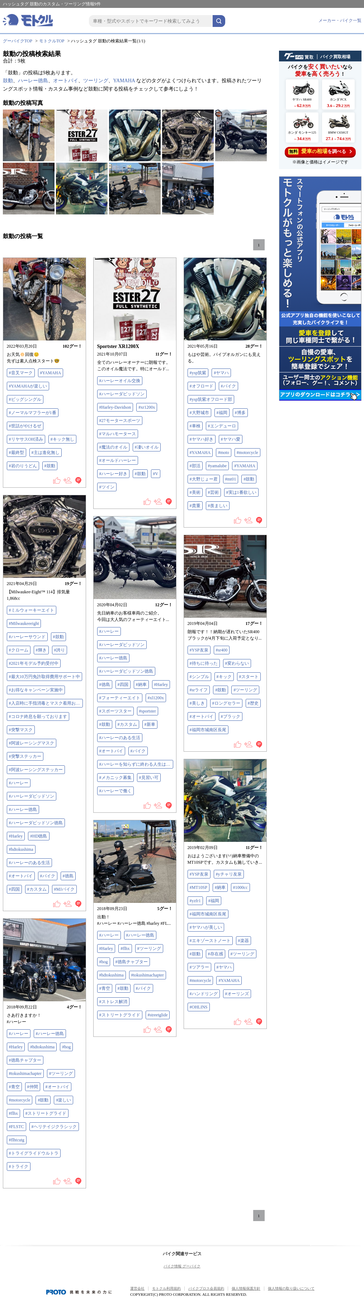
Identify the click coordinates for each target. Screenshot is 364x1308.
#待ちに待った (204, 663)
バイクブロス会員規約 (206, 1288)
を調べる (320, 151)
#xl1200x (156, 697)
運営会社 (137, 1288)
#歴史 (253, 703)
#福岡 (222, 412)
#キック (224, 676)
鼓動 (8, 80)
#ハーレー (18, 782)
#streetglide (158, 1014)
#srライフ (199, 689)
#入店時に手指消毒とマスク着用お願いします (46, 703)
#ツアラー (199, 967)
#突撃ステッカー (25, 756)
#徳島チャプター (131, 961)
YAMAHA (124, 80)
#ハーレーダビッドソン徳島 (36, 822)
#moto (223, 452)
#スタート (249, 676)
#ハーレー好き (113, 473)
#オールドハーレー (117, 460)
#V (156, 473)
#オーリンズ (237, 993)
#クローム (18, 650)
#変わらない (237, 663)
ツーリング (95, 80)
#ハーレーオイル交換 (119, 380)
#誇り (59, 650)
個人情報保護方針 (246, 1288)
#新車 (150, 724)
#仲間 (32, 1086)
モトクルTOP (51, 40)
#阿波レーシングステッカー (36, 769)
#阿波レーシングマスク (31, 743)
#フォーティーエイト (119, 697)
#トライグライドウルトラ (33, 1153)
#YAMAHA (50, 372)
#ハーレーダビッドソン (122, 393)
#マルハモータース (117, 433)
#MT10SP (198, 887)
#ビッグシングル (25, 399)
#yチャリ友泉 (229, 874)
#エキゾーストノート (210, 940)
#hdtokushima (21, 849)
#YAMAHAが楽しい (28, 386)
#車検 (195, 425)
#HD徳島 (38, 836)
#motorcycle (247, 452)
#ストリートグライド (119, 1014)
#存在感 (215, 953)
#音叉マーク (21, 372)
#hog (103, 961)
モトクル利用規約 (166, 1288)
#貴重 (195, 505)
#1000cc (240, 887)
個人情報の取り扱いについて (291, 1288)
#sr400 (222, 650)
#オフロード (201, 386)
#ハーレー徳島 (23, 809)
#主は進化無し (46, 452)
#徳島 (68, 875)
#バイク (228, 386)
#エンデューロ (222, 425)
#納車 (141, 684)
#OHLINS (199, 1007)
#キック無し (62, 439)
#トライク (18, 1166)
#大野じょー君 (204, 479)
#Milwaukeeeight (24, 623)
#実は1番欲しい (241, 492)
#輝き (41, 650)
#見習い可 (149, 777)
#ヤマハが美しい (206, 927)
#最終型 (16, 452)
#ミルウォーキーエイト (31, 610)
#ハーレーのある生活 (29, 862)
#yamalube (217, 465)
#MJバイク (64, 889)
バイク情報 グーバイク (182, 1266)
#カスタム (37, 889)
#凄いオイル (147, 447)
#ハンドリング (204, 993)
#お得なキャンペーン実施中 (36, 689)
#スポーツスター (115, 711)
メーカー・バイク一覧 (339, 20)
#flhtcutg (16, 1139)
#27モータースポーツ (119, 420)
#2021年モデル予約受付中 (33, 663)
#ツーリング (245, 689)
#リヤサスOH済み (26, 439)
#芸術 (213, 492)
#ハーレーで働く (115, 790)
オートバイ (65, 80)
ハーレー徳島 (33, 80)
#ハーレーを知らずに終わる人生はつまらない (136, 764)
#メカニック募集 (115, 777)
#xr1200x (146, 407)
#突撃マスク (21, 729)
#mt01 (230, 479)
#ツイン (106, 487)
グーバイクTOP (17, 40)
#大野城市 (199, 412)
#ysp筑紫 (198, 372)
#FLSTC (16, 1126)
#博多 (240, 412)
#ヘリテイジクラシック (54, 1126)
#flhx (124, 948)
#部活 (195, 465)
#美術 (195, 492)
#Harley (16, 836)
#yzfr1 (195, 900)
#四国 (14, 889)
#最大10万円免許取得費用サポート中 (44, 676)
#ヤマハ (221, 372)
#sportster (147, 711)
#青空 (104, 988)
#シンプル (199, 676)
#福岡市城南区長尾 (208, 729)
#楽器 (243, 940)
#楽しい (63, 1100)
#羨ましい (217, 505)
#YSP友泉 (199, 650)
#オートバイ (21, 875)
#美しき (197, 703)
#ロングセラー (226, 703)
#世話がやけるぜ (25, 425)
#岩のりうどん (23, 465)
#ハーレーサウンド (27, 636)
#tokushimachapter (147, 975)
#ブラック (230, 716)
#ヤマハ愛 (230, 439)
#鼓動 (49, 465)
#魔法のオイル (113, 447)
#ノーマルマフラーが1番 (32, 412)
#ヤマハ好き (201, 439)
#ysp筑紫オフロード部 (211, 399)
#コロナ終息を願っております (38, 716)
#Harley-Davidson (115, 407)
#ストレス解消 (113, 1001)
